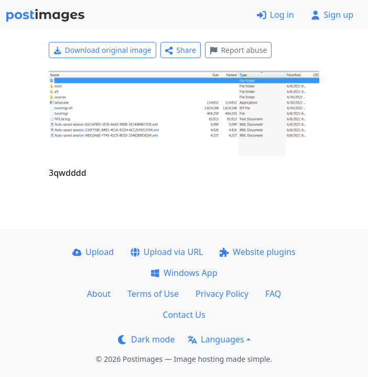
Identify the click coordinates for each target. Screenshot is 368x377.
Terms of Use (153, 294)
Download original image (102, 50)
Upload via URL (167, 252)
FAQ (273, 294)
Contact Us (184, 314)
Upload (93, 252)
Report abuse (238, 50)
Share (180, 50)
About (99, 294)
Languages (216, 339)
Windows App (183, 273)
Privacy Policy (222, 294)
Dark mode (146, 339)
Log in (275, 14)
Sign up (332, 14)
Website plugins (257, 252)
